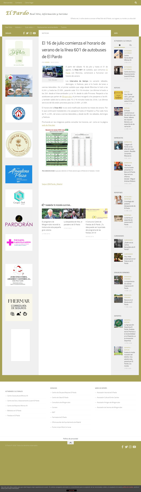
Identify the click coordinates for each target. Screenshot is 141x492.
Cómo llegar (29, 3)
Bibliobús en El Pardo (14, 411)
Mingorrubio (67, 96)
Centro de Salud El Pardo (60, 397)
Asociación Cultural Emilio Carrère (108, 397)
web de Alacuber (48, 125)
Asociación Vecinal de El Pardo (107, 393)
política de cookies (128, 487)
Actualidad (127, 197)
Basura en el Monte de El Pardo (128, 302)
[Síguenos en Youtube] (34, 33)
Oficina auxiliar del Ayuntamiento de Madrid (66, 422)
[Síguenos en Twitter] (27, 33)
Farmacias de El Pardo (59, 417)
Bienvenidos (8, 3)
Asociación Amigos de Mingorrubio (108, 402)
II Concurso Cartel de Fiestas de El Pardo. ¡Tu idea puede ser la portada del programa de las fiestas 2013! (95, 227)
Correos (54, 407)
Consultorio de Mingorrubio (61, 402)
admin (47, 62)
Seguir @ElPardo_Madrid (52, 184)
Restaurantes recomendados (47, 27)
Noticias (45, 33)
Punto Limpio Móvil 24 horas (61, 427)
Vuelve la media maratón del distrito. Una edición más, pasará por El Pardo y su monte (129, 359)
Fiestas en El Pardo (13, 416)
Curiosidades (128, 240)
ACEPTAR (71, 490)
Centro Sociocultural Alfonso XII (128, 58)
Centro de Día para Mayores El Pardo (64, 393)
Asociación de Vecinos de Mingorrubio (109, 407)
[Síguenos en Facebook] (24, 33)
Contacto (18, 3)
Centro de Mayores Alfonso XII (17, 406)
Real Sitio (8, 27)
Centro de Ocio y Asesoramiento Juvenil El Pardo (129, 74)
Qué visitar (29, 27)
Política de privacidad (70, 439)
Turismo (63, 27)
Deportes (127, 320)
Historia (18, 27)
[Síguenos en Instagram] (30, 33)
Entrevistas (128, 142)
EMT (53, 412)
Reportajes (127, 199)
